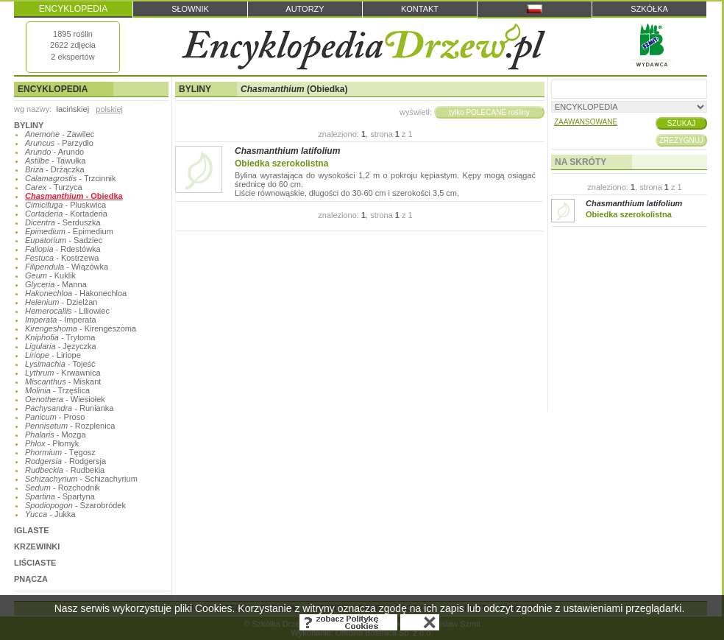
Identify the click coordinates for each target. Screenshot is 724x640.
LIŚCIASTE (35, 562)
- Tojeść (60, 363)
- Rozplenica (70, 425)
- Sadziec (63, 240)
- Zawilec (59, 134)
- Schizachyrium (81, 478)
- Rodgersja (65, 461)
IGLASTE (31, 530)
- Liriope (53, 355)
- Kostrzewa (62, 257)
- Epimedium (69, 231)
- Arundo (54, 151)
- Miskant (63, 381)
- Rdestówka (63, 249)
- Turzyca (53, 187)
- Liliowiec (67, 310)
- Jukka (50, 514)
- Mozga (55, 434)
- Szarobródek (75, 505)
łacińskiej (72, 109)
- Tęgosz (60, 452)
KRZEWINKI (37, 546)
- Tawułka (55, 160)
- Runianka (69, 408)
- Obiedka (74, 195)
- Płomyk (52, 443)
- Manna (56, 284)
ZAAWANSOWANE (585, 122)
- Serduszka (63, 222)
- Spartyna (60, 496)
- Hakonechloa (76, 293)
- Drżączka (55, 169)
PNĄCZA (31, 578)
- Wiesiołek (65, 399)
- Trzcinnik (70, 178)
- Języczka (60, 346)
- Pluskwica (65, 204)
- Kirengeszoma (80, 328)
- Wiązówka (66, 266)
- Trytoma (60, 337)
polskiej (109, 109)
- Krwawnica (63, 372)
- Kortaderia (66, 213)
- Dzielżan (61, 302)
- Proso (55, 416)
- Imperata (60, 319)
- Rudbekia (64, 469)
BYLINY (28, 125)
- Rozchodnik (62, 487)
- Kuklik (50, 275)
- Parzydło (59, 142)
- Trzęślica (57, 390)
